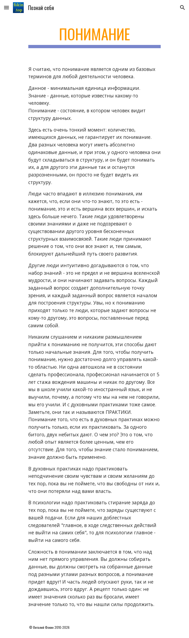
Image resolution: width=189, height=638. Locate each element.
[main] (94, 36)
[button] (6, 7)
